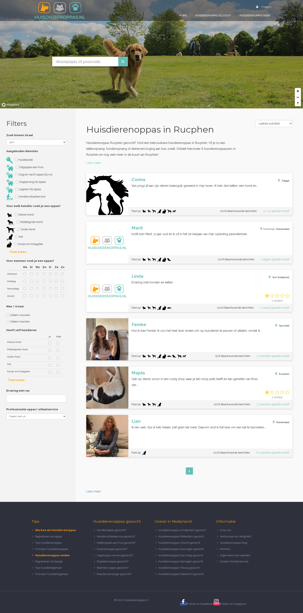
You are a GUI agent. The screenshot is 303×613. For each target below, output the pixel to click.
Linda (138, 276)
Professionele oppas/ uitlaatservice (32, 409)
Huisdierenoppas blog (233, 542)
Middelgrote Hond (24, 222)
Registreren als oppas (48, 536)
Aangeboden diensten (22, 151)
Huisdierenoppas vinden (52, 555)
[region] (151, 54)
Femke (139, 324)
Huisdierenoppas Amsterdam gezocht (182, 530)
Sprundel (284, 325)
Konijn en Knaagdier (24, 244)
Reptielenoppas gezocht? (112, 561)
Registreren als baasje (48, 561)
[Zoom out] (298, 97)
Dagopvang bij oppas (26, 182)
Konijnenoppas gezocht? (112, 549)
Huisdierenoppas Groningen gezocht (181, 549)
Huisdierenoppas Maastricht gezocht (181, 574)
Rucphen (284, 373)
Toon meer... (18, 252)
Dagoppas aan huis (24, 167)
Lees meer (93, 162)
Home (183, 15)
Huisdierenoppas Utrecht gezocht (179, 542)
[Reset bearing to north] (298, 103)
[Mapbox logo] (10, 104)
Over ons (225, 530)
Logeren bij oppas (23, 190)
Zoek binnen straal (19, 135)
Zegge (285, 180)
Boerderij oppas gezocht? (112, 567)
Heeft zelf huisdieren (21, 330)
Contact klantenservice (234, 561)
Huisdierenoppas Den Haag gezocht (180, 555)
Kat (14, 237)
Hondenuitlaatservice (25, 197)
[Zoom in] (298, 91)
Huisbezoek (19, 160)
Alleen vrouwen (18, 315)
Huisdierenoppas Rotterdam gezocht (181, 536)
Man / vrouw (15, 306)
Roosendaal (282, 229)
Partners (225, 549)
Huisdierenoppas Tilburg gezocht (179, 567)
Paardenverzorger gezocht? (114, 574)
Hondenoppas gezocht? (111, 530)
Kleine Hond (20, 215)
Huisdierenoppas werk (255, 15)
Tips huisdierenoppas (48, 542)
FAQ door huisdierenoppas (52, 549)
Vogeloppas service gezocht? (115, 555)
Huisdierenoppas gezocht (213, 15)
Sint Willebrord (280, 277)
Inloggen (263, 6)
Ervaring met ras (17, 390)
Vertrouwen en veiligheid (235, 536)
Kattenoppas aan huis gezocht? (116, 542)
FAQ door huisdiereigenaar (51, 574)
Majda (138, 372)
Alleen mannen (18, 321)
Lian (136, 421)
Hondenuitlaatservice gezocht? (116, 536)
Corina (138, 179)
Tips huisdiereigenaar (48, 567)
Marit (137, 227)
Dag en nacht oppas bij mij (29, 175)
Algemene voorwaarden (235, 555)
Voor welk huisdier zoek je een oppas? (33, 206)
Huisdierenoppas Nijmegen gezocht (180, 561)
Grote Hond (20, 230)
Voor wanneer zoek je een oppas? (30, 260)
